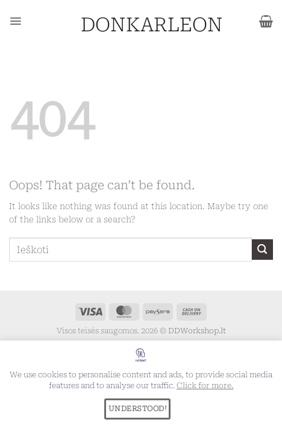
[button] (15, 21)
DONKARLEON (141, 24)
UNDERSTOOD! (137, 408)
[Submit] (262, 249)
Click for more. (205, 385)
